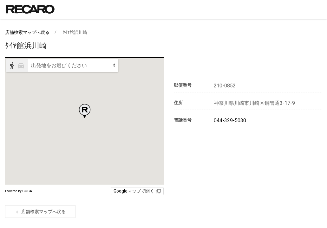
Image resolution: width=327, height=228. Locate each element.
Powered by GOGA (18, 191)
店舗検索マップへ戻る (27, 32)
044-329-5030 (230, 120)
